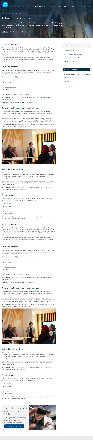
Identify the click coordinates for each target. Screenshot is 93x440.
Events (83, 7)
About (16, 7)
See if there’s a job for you (14, 426)
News (74, 7)
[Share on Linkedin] (22, 32)
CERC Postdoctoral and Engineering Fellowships (77, 74)
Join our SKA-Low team (70, 65)
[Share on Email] (26, 32)
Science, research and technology (73, 54)
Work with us (39, 7)
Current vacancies (69, 50)
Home (3, 13)
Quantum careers (69, 61)
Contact (5, 31)
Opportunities (18, 13)
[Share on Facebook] (16, 32)
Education (63, 7)
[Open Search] (89, 7)
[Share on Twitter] (19, 32)
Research (26, 7)
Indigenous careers (69, 77)
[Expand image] (29, 326)
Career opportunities (71, 45)
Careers (52, 7)
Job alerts (66, 81)
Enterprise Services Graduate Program (74, 57)
